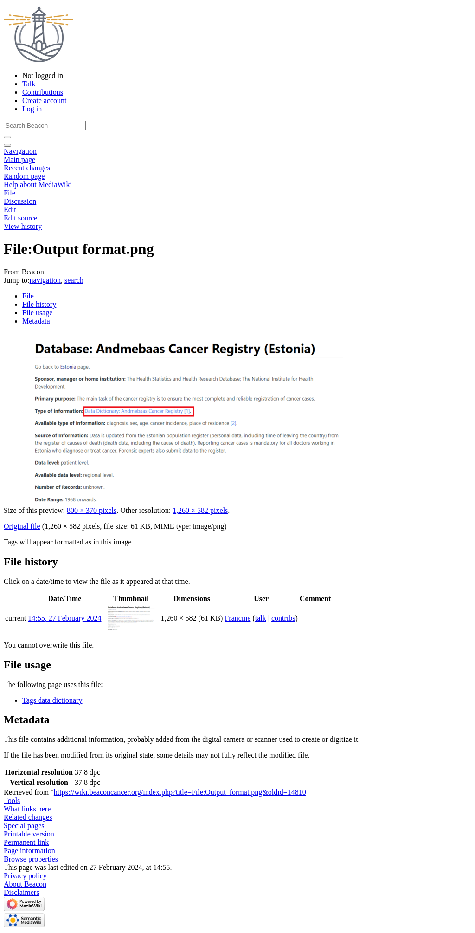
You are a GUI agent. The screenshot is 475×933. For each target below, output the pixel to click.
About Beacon (25, 884)
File (9, 193)
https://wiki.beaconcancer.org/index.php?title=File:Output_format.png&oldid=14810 (180, 792)
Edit (10, 210)
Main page (19, 159)
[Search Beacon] (45, 125)
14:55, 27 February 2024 (64, 618)
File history (39, 304)
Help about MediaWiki (38, 184)
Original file (22, 526)
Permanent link (26, 842)
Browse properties (31, 859)
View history (23, 226)
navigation (45, 280)
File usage (37, 313)
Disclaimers (21, 892)
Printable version (29, 834)
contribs (283, 618)
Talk (28, 84)
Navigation (20, 151)
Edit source (20, 218)
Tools (12, 800)
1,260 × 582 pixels (200, 510)
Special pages (24, 825)
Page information (29, 851)
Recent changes (27, 168)
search (73, 280)
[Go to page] (7, 137)
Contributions (42, 92)
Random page (24, 176)
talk (260, 618)
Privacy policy (25, 876)
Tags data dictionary (52, 700)
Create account (44, 100)
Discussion (20, 201)
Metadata (36, 321)
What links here (27, 809)
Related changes (28, 817)
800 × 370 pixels (91, 510)
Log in (32, 109)
